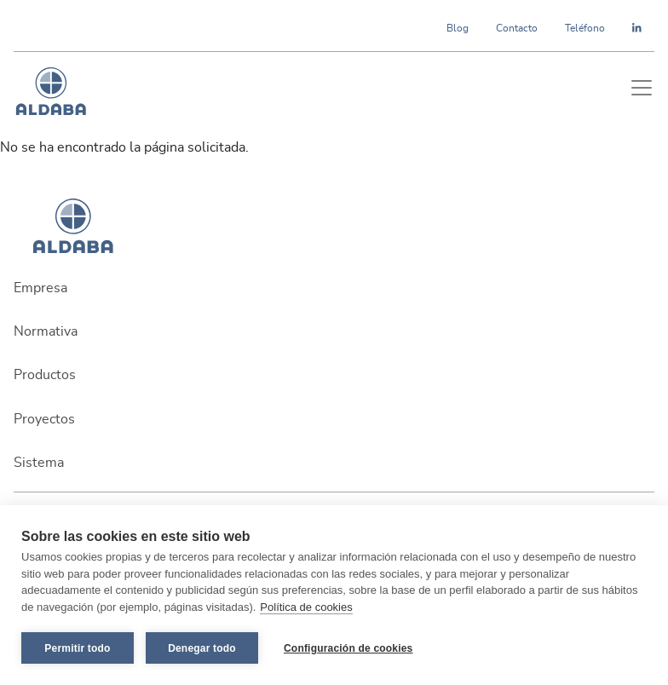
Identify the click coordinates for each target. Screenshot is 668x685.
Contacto (517, 28)
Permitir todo (77, 648)
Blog (457, 28)
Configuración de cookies (348, 648)
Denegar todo (202, 648)
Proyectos (44, 419)
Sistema (39, 462)
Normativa (46, 331)
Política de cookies (306, 607)
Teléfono (585, 28)
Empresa (40, 288)
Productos (45, 375)
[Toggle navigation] (641, 88)
